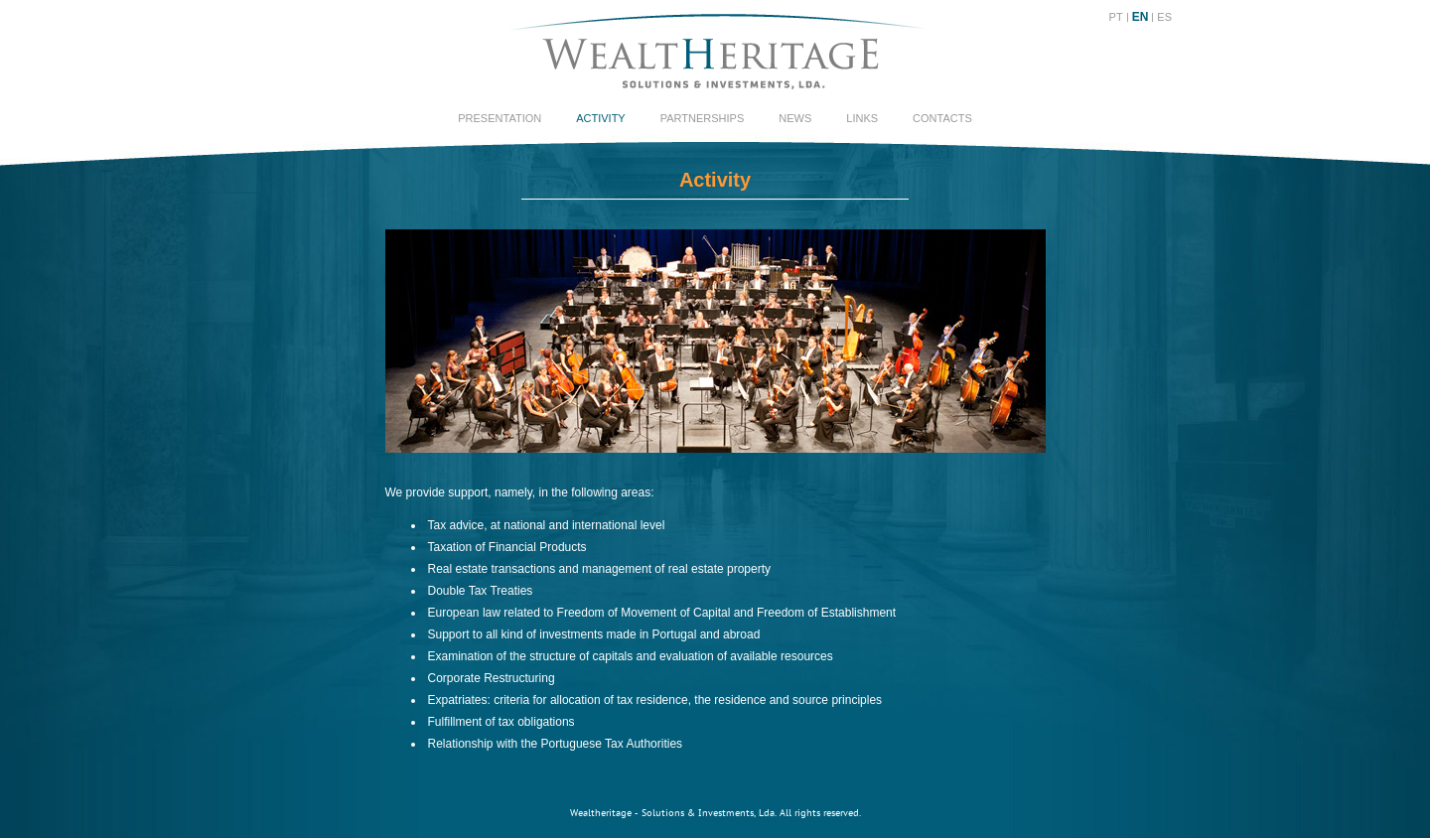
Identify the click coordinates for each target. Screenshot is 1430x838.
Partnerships (702, 118)
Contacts (942, 118)
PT (1116, 17)
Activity (601, 118)
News (795, 118)
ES (1164, 17)
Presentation (499, 118)
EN (1140, 17)
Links (862, 118)
